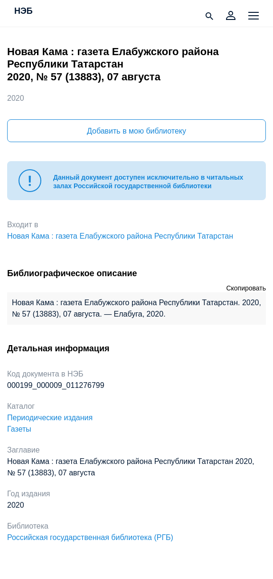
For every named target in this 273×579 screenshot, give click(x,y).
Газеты (19, 429)
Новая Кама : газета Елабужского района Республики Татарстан (120, 236)
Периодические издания (50, 418)
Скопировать (246, 288)
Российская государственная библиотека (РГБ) (90, 537)
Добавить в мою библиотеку (136, 131)
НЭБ (23, 11)
